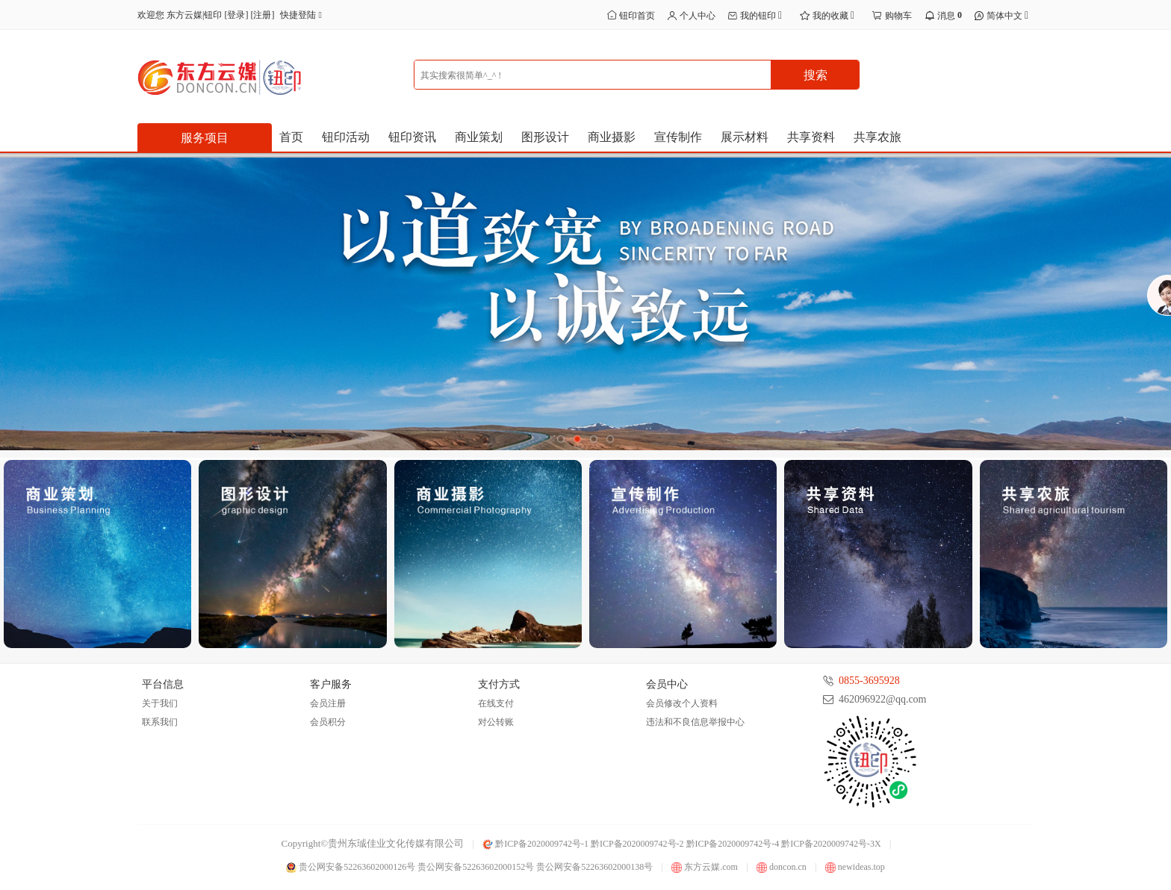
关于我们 (160, 703)
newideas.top (855, 867)
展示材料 (744, 137)
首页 (291, 137)
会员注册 (328, 703)
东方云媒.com (704, 867)
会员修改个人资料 (682, 703)
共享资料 (811, 137)
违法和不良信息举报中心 (695, 722)
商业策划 (479, 137)
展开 (1158, 312)
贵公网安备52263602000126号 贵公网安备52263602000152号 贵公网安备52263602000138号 (469, 867)
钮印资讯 (412, 137)
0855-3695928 (869, 680)
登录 (236, 15)
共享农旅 (877, 137)
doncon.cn (782, 867)
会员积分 (328, 722)
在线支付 (496, 703)
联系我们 (160, 722)
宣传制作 (678, 137)
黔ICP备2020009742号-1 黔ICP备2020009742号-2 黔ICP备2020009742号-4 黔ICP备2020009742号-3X (681, 843)
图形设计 (545, 137)
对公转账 (496, 722)
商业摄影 (612, 137)
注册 (262, 15)
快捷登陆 (303, 15)
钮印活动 (346, 137)
